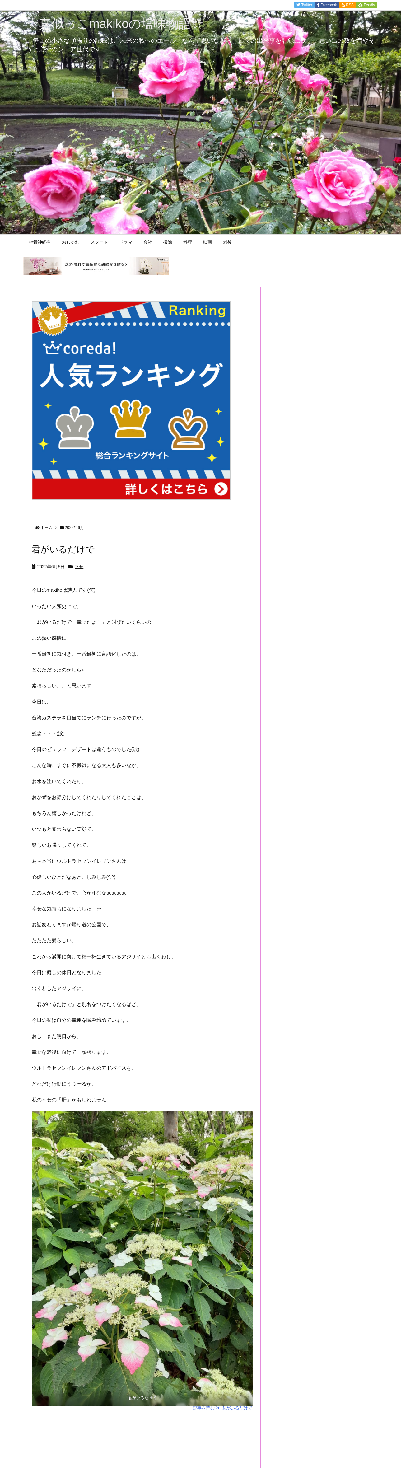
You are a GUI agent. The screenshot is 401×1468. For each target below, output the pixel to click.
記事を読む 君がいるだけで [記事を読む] (223, 1407)
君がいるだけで (63, 549)
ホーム (46, 527)
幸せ (79, 566)
